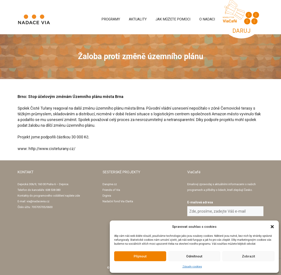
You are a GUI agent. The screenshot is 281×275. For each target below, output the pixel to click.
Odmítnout (194, 256)
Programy (110, 19)
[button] (272, 226)
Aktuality (138, 19)
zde (77, 195)
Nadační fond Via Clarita (118, 201)
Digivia (107, 195)
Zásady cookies (192, 266)
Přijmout (140, 256)
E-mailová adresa (200, 202)
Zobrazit (248, 256)
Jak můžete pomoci (173, 19)
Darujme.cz (110, 184)
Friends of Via (111, 190)
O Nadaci (207, 19)
